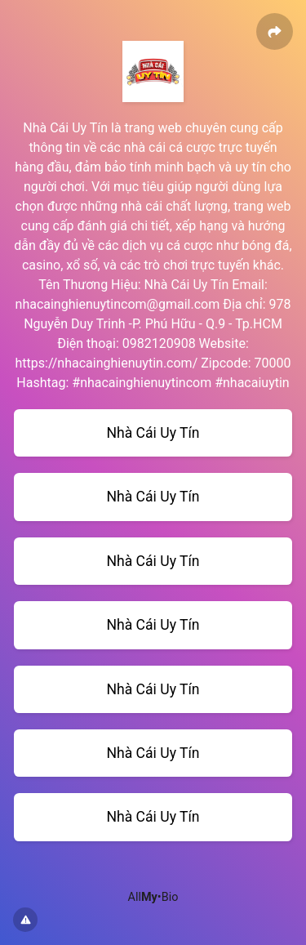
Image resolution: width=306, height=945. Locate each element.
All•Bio (153, 897)
